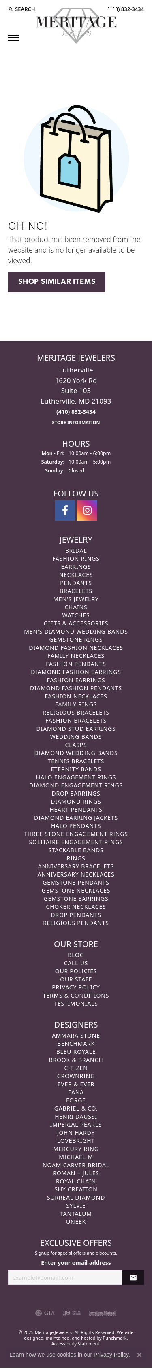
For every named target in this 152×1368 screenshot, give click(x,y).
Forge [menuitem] (76, 1100)
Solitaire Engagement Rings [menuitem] (76, 842)
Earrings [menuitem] (76, 566)
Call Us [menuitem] (76, 963)
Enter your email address (76, 1263)
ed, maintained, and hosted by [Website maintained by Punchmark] (70, 1338)
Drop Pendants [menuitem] (76, 915)
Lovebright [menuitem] (76, 1141)
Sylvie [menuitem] (76, 1205)
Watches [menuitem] (76, 615)
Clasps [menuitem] (76, 745)
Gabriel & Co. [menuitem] (76, 1108)
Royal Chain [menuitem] (76, 1181)
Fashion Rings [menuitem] (75, 558)
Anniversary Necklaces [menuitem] (76, 874)
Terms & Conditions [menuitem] (76, 995)
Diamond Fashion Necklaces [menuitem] (76, 647)
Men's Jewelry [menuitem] (75, 599)
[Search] (21, 9)
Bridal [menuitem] (76, 550)
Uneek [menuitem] (76, 1221)
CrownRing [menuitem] (76, 1076)
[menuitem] (45, 1313)
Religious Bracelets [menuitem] (76, 712)
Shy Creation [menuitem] (76, 1189)
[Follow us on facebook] (65, 510)
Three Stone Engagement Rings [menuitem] (76, 834)
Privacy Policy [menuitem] (76, 987)
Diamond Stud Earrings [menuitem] (76, 728)
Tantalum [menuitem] (76, 1213)
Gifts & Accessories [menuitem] (76, 623)
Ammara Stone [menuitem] (76, 1035)
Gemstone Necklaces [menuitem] (76, 890)
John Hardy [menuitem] (76, 1132)
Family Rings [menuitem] (76, 704)
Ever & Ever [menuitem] (76, 1084)
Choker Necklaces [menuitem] (76, 907)
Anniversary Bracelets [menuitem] (76, 866)
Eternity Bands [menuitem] (76, 769)
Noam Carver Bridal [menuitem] (76, 1165)
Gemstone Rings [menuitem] (76, 639)
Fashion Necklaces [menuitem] (76, 696)
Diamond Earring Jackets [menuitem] (76, 817)
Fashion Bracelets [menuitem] (76, 720)
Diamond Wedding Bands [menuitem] (76, 753)
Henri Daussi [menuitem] (76, 1116)
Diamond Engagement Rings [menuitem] (76, 785)
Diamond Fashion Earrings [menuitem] (76, 672)
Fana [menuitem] (76, 1092)
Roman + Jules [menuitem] (76, 1173)
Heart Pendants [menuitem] (75, 809)
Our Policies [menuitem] (76, 971)
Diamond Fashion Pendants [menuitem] (76, 688)
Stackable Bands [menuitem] (75, 850)
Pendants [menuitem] (76, 583)
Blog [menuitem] (76, 955)
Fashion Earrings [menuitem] (76, 680)
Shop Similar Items (56, 282)
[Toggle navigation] (13, 38)
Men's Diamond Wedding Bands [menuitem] (76, 631)
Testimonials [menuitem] (76, 1003)
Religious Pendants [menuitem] (76, 923)
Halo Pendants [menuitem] (76, 826)
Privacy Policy (111, 1354)
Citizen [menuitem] (76, 1068)
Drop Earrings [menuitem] (76, 793)
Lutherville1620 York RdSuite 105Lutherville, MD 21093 (76, 395)
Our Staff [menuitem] (76, 979)
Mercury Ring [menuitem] (75, 1149)
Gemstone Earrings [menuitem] (76, 898)
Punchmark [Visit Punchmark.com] (115, 1338)
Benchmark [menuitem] (76, 1043)
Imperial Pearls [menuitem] (76, 1124)
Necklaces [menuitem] (76, 575)
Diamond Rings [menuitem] (76, 801)
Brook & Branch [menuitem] (76, 1060)
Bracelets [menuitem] (76, 591)
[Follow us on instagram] (87, 510)
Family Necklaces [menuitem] (76, 656)
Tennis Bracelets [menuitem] (76, 761)
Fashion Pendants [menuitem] (76, 664)
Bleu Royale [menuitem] (76, 1051)
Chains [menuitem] (75, 607)
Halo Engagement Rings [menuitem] (76, 777)
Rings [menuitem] (76, 858)
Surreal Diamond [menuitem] (76, 1197)
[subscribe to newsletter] (133, 1277)
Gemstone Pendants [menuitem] (76, 882)
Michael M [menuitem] (76, 1157)
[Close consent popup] (139, 1355)
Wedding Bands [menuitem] (76, 736)
